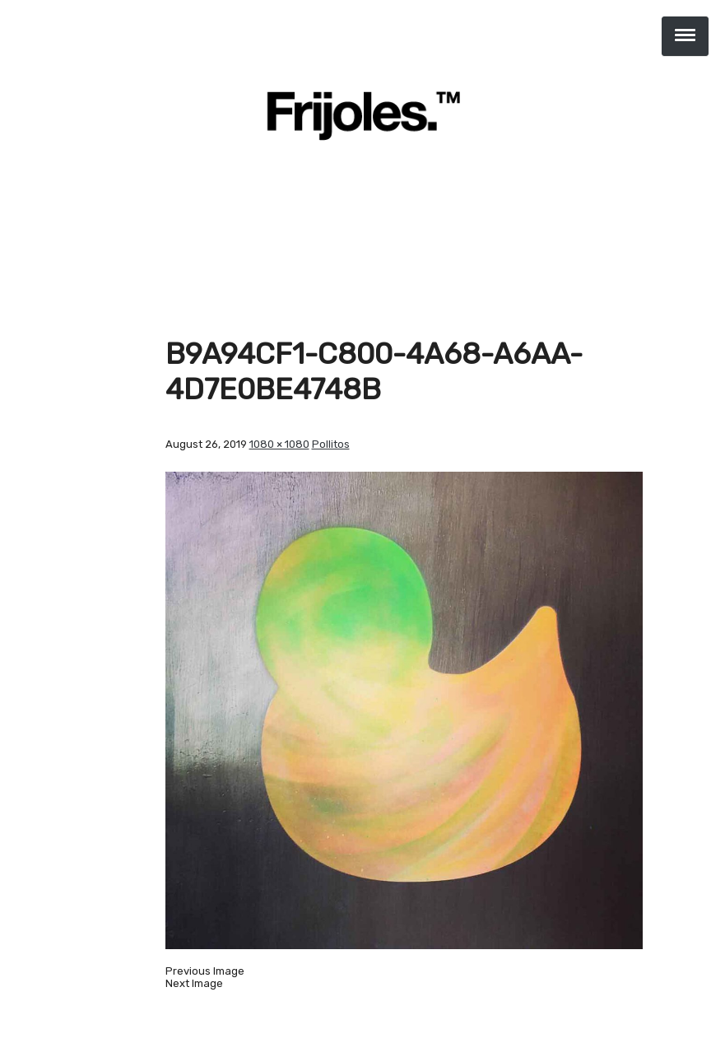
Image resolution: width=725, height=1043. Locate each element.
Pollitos (331, 444)
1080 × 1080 (279, 444)
